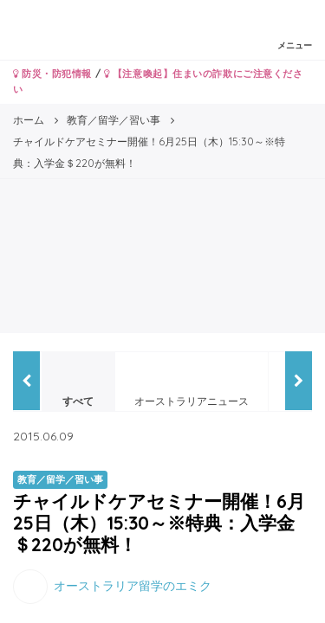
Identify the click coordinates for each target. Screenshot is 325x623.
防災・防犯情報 (52, 73)
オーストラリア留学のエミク (132, 585)
